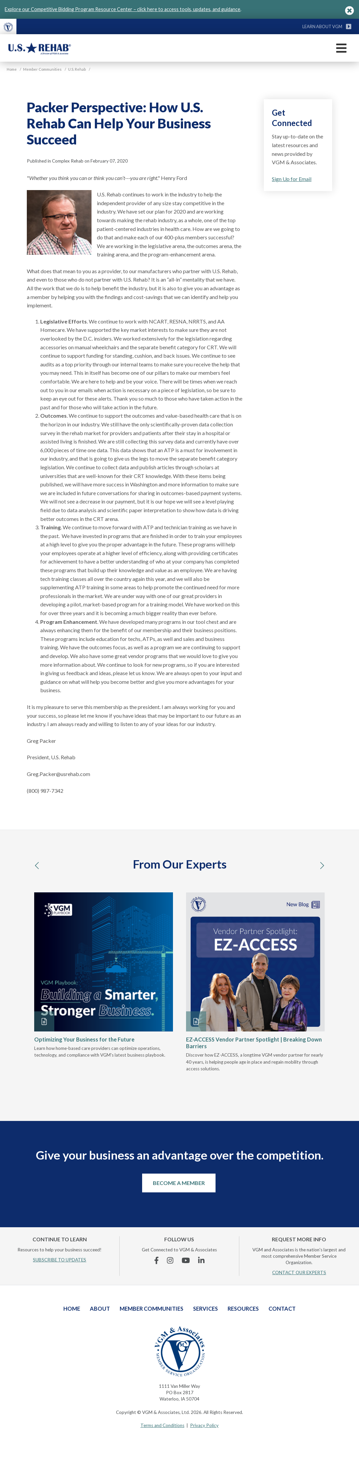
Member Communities (151, 1308)
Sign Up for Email (291, 179)
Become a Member (179, 1183)
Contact (282, 1308)
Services (205, 1308)
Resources (243, 1308)
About (100, 1308)
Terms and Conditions (162, 1425)
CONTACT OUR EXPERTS (299, 1272)
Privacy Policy (204, 1425)
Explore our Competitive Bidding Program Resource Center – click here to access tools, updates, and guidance (122, 9)
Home (71, 1308)
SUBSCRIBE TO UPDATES (59, 1259)
